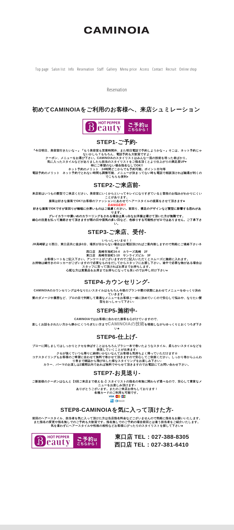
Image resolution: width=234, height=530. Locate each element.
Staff (100, 69)
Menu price (128, 69)
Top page (42, 69)
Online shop (188, 69)
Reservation (85, 69)
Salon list (58, 69)
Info (71, 69)
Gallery (112, 69)
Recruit (171, 69)
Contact (157, 69)
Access (144, 69)
